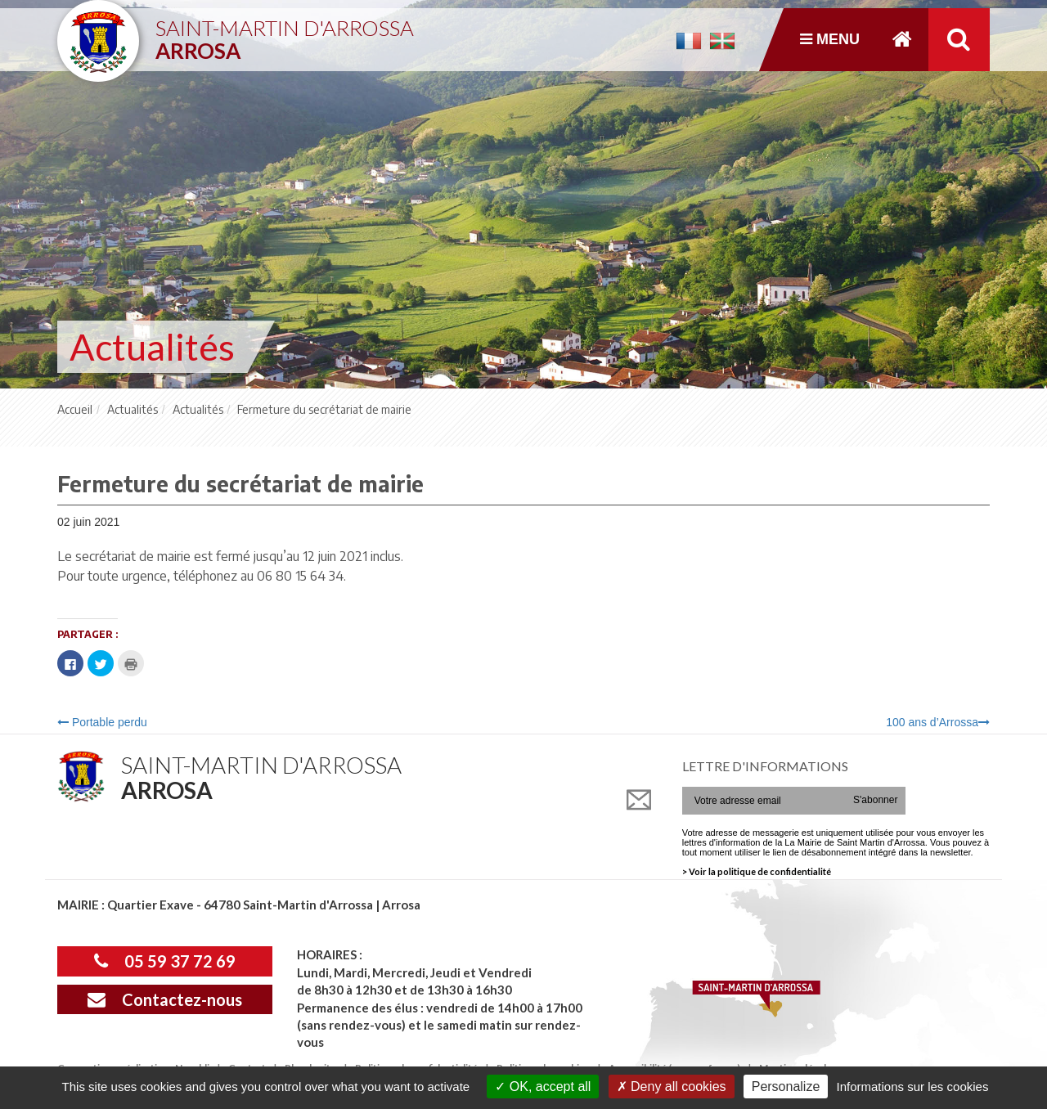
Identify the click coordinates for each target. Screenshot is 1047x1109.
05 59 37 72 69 (165, 961)
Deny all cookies (671, 1086)
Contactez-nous (165, 999)
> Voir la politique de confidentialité (756, 871)
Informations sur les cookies (912, 1086)
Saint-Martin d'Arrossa (284, 33)
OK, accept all (543, 1086)
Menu (830, 39)
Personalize (786, 1086)
